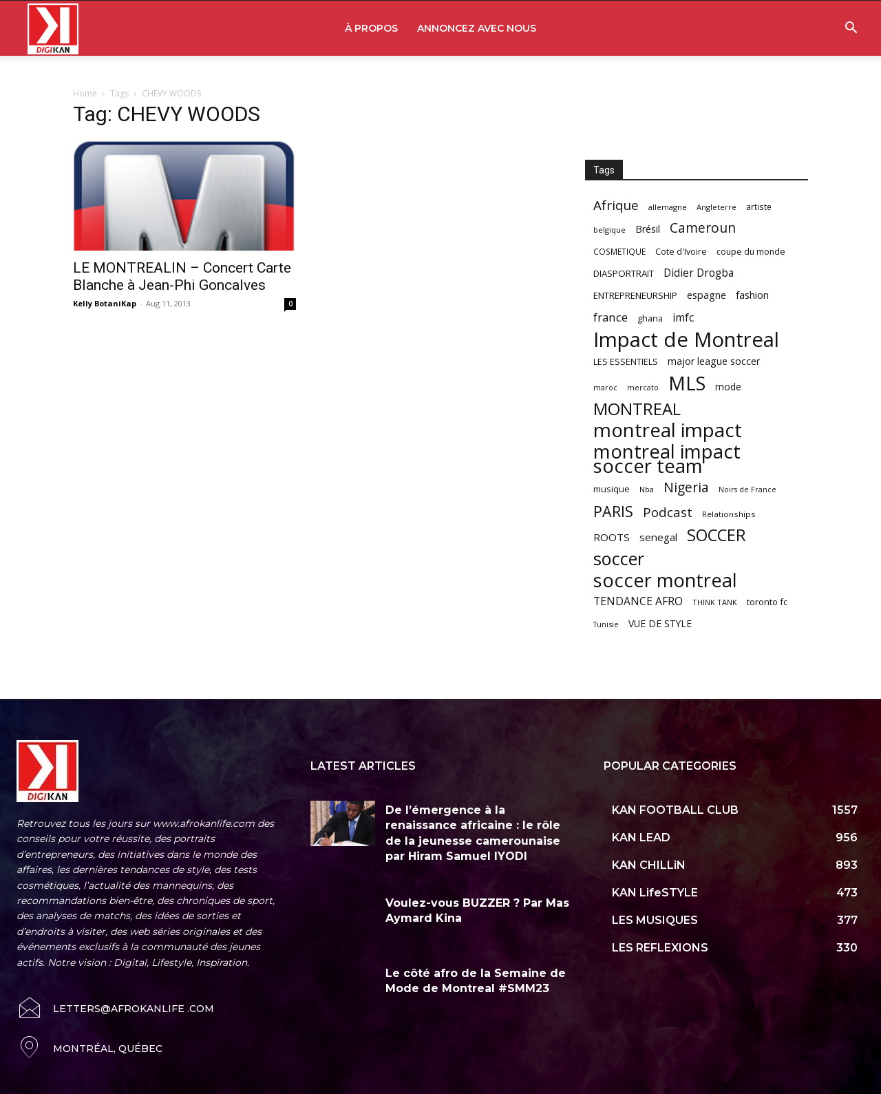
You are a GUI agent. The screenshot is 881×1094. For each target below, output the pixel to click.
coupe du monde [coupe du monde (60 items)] (751, 251)
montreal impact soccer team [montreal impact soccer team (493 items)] (667, 458)
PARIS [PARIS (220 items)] (613, 511)
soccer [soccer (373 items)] (618, 558)
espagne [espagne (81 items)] (706, 295)
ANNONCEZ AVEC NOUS (476, 28)
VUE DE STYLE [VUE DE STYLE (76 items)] (660, 623)
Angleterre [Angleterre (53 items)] (716, 207)
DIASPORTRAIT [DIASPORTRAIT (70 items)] (623, 273)
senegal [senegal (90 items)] (658, 537)
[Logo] (53, 28)
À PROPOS (371, 28)
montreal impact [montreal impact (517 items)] (667, 430)
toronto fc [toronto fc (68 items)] (767, 602)
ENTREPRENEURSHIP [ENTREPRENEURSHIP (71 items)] (635, 295)
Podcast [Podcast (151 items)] (667, 512)
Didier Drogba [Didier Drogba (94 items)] (699, 273)
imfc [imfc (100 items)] (683, 318)
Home (85, 93)
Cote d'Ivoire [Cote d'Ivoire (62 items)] (681, 251)
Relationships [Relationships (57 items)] (729, 514)
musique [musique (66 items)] (611, 489)
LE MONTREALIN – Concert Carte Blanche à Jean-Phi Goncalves (182, 276)
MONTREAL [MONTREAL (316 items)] (637, 408)
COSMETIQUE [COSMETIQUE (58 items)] (619, 251)
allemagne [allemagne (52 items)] (667, 207)
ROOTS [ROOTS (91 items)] (611, 537)
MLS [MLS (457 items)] (686, 383)
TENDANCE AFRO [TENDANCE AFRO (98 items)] (638, 601)
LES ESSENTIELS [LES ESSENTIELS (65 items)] (625, 361)
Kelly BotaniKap (104, 303)
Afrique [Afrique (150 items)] (616, 205)
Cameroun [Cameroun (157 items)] (703, 228)
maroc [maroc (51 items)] (605, 387)
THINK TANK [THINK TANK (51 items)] (714, 602)
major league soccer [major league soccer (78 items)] (714, 361)
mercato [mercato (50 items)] (643, 387)
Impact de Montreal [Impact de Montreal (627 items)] (686, 340)
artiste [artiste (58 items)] (759, 206)
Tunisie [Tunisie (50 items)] (606, 624)
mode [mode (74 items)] (728, 386)
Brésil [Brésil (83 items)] (647, 228)
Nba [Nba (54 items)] (646, 489)
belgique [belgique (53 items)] (609, 229)
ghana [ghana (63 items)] (650, 318)
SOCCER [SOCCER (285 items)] (716, 535)
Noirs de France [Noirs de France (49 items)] (747, 489)
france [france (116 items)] (610, 317)
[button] (850, 29)
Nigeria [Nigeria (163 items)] (686, 487)
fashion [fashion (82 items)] (752, 295)
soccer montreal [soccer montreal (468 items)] (665, 580)
